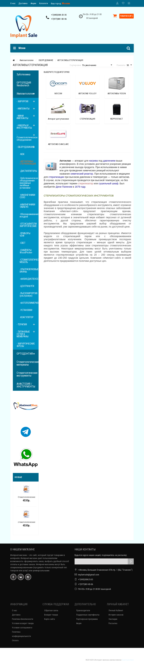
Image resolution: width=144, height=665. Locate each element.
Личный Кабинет (116, 610)
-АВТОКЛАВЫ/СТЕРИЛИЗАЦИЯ (28, 162)
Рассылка (113, 623)
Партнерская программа (87, 619)
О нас (12, 3)
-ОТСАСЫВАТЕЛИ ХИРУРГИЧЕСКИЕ (28, 224)
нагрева (93, 160)
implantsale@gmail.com (88, 574)
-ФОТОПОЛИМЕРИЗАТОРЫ (29, 302)
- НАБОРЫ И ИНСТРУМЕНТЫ (24, 126)
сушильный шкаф (108, 183)
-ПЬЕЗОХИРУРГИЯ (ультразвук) (28, 294)
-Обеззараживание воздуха (29, 215)
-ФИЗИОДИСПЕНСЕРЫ (29, 279)
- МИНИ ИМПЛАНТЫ (22, 117)
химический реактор (81, 173)
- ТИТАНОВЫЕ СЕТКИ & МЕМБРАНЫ (23, 334)
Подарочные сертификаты (87, 615)
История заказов (116, 615)
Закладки (113, 619)
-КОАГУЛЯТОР (26, 317)
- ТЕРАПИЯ (22, 324)
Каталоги (43, 3)
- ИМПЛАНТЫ (23, 108)
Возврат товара (51, 615)
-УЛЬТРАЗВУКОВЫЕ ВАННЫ (29, 270)
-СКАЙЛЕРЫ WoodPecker (26, 251)
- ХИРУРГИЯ (22, 101)
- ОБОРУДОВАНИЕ (25, 147)
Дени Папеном (64, 186)
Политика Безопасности (22, 619)
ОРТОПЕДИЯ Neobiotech (24, 84)
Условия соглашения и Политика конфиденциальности (22, 631)
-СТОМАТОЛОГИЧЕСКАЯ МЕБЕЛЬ (29, 260)
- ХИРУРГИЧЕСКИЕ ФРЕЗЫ (26, 344)
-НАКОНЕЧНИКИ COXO (27, 196)
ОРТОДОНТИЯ (25, 353)
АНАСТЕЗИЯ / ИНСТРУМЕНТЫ (26, 385)
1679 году (80, 186)
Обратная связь (51, 610)
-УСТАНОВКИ (26, 310)
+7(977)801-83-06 (59, 19)
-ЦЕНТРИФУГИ (27, 286)
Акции (33, 3)
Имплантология (25, 93)
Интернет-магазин (18, 555)
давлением (109, 160)
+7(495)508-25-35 (59, 15)
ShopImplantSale (128, 660)
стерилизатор (85, 183)
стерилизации (56, 177)
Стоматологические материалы (28, 363)
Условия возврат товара (23, 623)
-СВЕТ (22, 243)
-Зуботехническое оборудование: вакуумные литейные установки (29, 183)
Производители (83, 610)
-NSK (22, 154)
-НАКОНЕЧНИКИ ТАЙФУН (27, 205)
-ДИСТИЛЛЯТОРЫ (28, 171)
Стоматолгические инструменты (27, 374)
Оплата (15, 640)
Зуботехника (23, 74)
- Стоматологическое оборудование (27, 137)
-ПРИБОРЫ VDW (25, 234)
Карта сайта (49, 619)
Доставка (23, 3)
